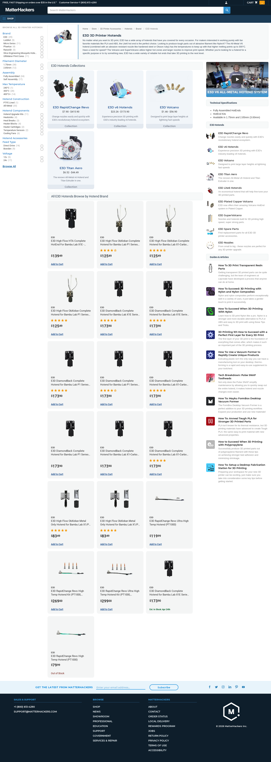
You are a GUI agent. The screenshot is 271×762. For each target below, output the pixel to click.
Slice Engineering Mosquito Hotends (20, 53)
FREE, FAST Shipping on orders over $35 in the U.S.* (30, 2)
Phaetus (9, 46)
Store (94, 29)
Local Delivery (159, 721)
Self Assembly (13, 79)
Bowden (9, 148)
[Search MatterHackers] (226, 10)
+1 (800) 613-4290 (87, 2)
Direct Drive (11, 145)
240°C (8, 88)
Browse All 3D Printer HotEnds (23, 27)
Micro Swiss (12, 43)
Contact (154, 711)
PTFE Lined (10, 102)
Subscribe (164, 687)
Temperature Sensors (15, 130)
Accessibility (157, 750)
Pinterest (236, 687)
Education (100, 726)
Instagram (223, 687)
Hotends (128, 29)
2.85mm (9, 68)
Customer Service (68, 2)
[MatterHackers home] (231, 712)
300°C (8, 91)
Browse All (9, 166)
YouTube (243, 687)
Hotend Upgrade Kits (16, 114)
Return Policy (158, 735)
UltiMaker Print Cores (16, 56)
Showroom (101, 716)
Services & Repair (105, 740)
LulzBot (9, 40)
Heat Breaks (11, 120)
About (152, 706)
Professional (102, 721)
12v (7, 157)
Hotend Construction (16, 99)
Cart (256, 2)
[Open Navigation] (8, 18)
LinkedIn (230, 687)
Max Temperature (14, 84)
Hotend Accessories (15, 138)
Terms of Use (157, 745)
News (97, 711)
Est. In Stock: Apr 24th (159, 609)
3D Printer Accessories (110, 29)
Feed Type (9, 142)
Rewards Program (161, 726)
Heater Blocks (12, 123)
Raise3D (9, 50)
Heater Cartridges (13, 127)
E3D (7, 37)
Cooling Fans (11, 133)
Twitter (216, 687)
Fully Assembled (14, 76)
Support (99, 730)
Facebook (210, 687)
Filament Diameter (15, 61)
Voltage (7, 153)
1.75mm (9, 64)
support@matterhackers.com (35, 711)
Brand (138, 29)
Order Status (158, 716)
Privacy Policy (158, 740)
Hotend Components (16, 110)
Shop (96, 706)
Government (102, 735)
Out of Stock (57, 673)
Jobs (151, 730)
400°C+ (9, 94)
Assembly (9, 72)
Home (85, 29)
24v (7, 160)
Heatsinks (10, 117)
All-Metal (10, 106)
